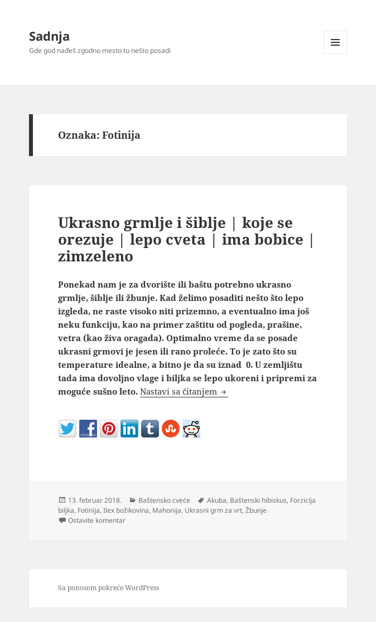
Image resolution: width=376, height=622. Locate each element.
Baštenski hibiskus (258, 500)
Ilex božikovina (126, 510)
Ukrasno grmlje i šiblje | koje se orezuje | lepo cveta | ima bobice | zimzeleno (187, 239)
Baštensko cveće (164, 500)
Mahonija (166, 510)
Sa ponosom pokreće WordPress (108, 587)
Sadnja (49, 35)
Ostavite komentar (97, 520)
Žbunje (256, 510)
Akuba (216, 500)
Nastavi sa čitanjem (184, 391)
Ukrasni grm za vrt (213, 510)
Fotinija (89, 510)
